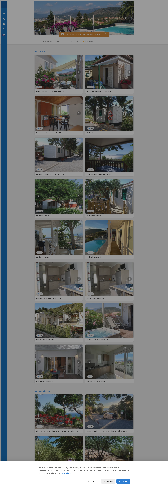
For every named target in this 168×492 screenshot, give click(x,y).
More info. (66, 473)
